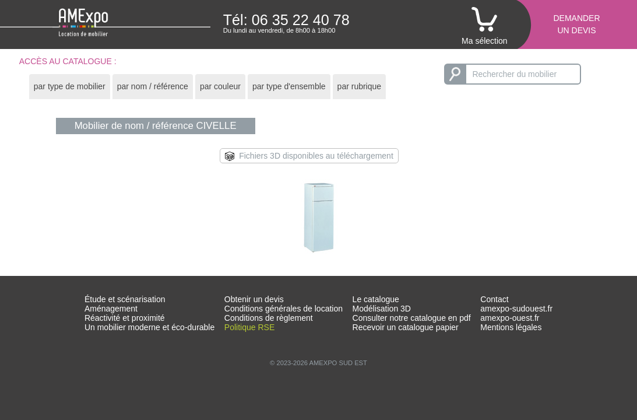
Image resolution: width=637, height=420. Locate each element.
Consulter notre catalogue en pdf (412, 318)
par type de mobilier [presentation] (69, 86)
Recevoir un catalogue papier (406, 327)
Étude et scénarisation (125, 299)
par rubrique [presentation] (359, 86)
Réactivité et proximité (125, 318)
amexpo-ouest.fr (509, 318)
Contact (494, 299)
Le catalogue (376, 299)
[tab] (70, 87)
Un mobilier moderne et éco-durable (149, 327)
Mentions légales (510, 327)
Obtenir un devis (254, 299)
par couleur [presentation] (220, 86)
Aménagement (111, 308)
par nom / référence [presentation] (152, 86)
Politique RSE (249, 327)
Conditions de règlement (268, 318)
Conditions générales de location (283, 308)
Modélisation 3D (382, 308)
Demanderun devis (576, 24)
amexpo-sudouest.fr (516, 308)
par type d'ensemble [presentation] (289, 86)
